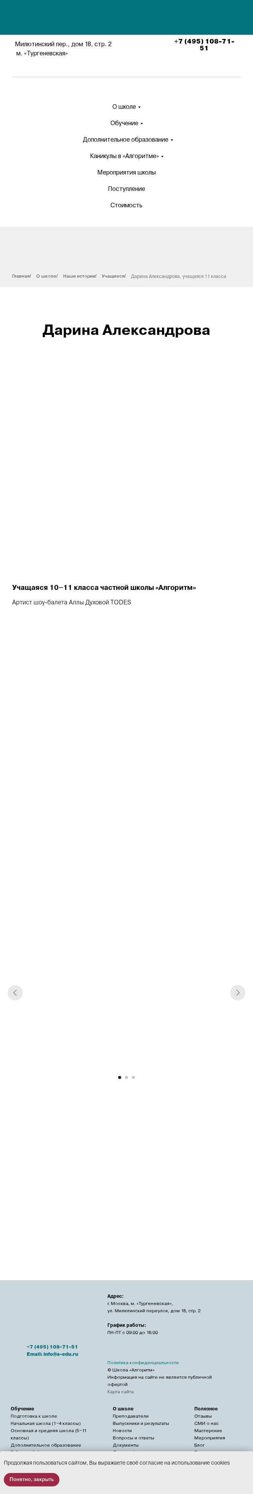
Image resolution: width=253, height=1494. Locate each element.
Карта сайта (120, 1391)
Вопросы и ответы (133, 1438)
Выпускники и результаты (141, 1423)
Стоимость (126, 205)
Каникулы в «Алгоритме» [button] (124, 156)
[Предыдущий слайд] (15, 992)
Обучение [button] (124, 123)
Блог (199, 1445)
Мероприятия (209, 1438)
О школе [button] (124, 106)
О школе (46, 276)
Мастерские (208, 1430)
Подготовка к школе (34, 1416)
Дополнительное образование (125, 139)
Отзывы (203, 1416)
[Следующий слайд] (237, 992)
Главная (21, 276)
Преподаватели (131, 1416)
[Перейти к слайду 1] (119, 1077)
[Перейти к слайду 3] (133, 1077)
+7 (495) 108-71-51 (204, 45)
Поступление (126, 188)
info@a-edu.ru (60, 1354)
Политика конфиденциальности (143, 1362)
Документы (126, 1445)
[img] (127, 18)
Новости (122, 1430)
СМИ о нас (206, 1423)
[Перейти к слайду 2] (126, 1077)
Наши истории (79, 276)
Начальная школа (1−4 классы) (46, 1423)
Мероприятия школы (126, 172)
